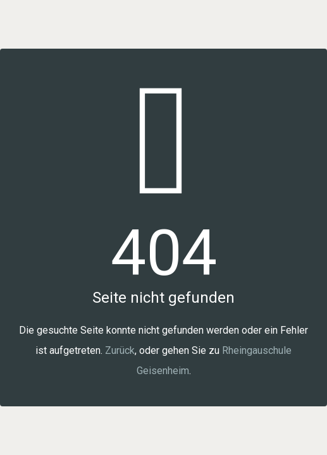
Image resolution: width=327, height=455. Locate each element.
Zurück (120, 350)
